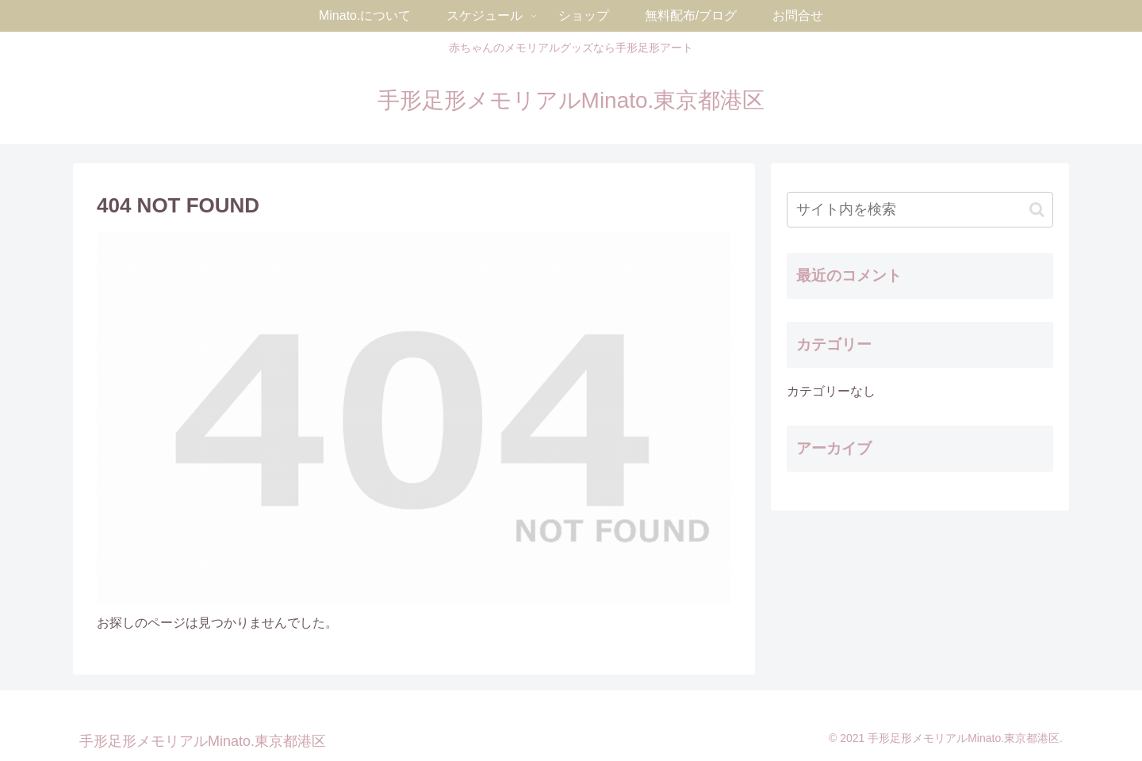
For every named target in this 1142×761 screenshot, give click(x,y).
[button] (1037, 210)
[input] (920, 210)
